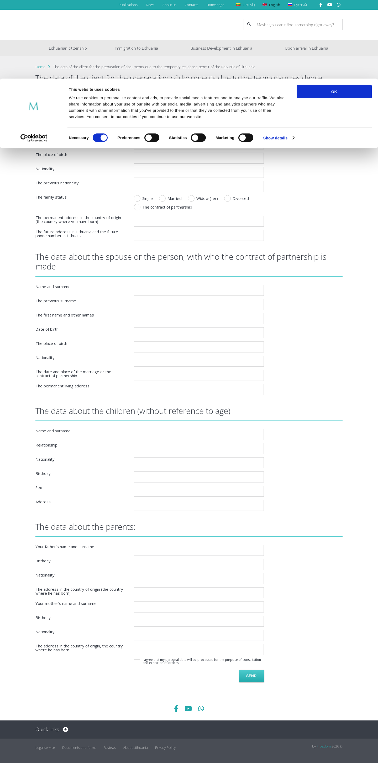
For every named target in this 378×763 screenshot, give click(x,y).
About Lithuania (135, 746)
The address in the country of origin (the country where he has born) (79, 591)
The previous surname (55, 301)
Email (40, 140)
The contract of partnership (163, 207)
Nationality (45, 169)
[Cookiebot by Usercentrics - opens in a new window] (34, 59)
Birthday (43, 473)
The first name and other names (64, 315)
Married (170, 198)
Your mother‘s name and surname (66, 603)
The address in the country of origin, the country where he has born (79, 648)
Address (43, 502)
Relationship (46, 445)
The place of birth (51, 155)
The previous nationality (57, 183)
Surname (43, 126)
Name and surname (53, 287)
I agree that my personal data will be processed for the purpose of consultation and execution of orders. (202, 661)
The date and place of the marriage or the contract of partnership (73, 374)
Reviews (110, 746)
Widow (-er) (203, 198)
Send (251, 676)
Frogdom (324, 746)
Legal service (45, 746)
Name (40, 112)
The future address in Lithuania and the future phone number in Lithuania (76, 234)
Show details (275, 59)
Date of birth (47, 329)
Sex (38, 488)
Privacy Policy (165, 746)
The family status (51, 197)
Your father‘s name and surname (64, 547)
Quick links (50, 729)
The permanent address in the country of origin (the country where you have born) (78, 220)
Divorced (236, 198)
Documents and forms (79, 746)
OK (334, 13)
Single (143, 198)
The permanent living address (62, 386)
